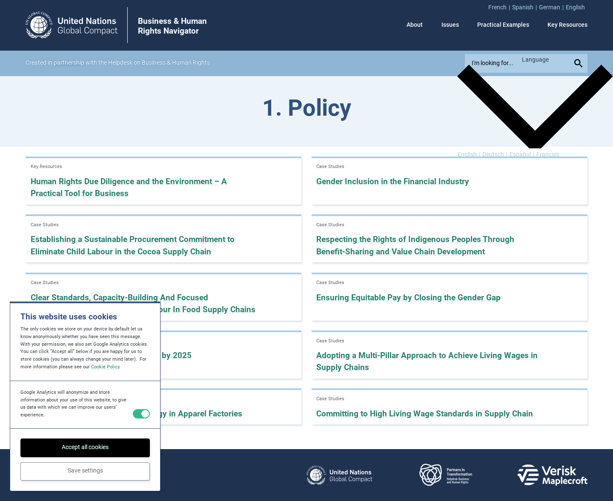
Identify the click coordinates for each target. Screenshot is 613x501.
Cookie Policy (105, 367)
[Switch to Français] (547, 155)
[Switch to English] (469, 155)
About (415, 25)
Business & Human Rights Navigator (172, 26)
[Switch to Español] (522, 155)
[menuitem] (500, 8)
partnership (69, 62)
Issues (450, 25)
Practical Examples (503, 25)
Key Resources (567, 25)
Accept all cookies (85, 447)
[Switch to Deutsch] (494, 155)
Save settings (85, 470)
